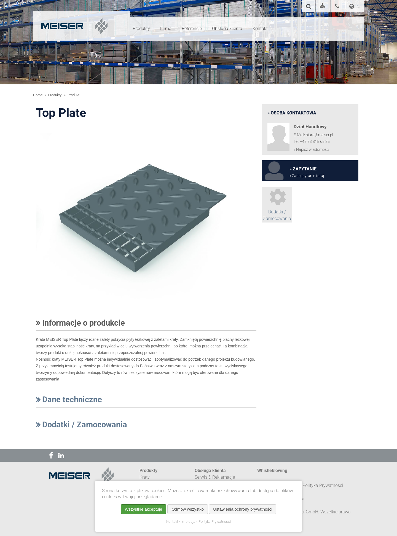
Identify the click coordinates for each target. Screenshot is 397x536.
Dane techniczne (69, 399)
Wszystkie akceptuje (143, 509)
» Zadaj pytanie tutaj (306, 175)
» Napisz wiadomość (311, 149)
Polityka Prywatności (214, 521)
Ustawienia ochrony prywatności (242, 509)
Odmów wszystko (187, 509)
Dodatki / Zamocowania (81, 424)
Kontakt (172, 521)
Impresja (188, 521)
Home (38, 95)
